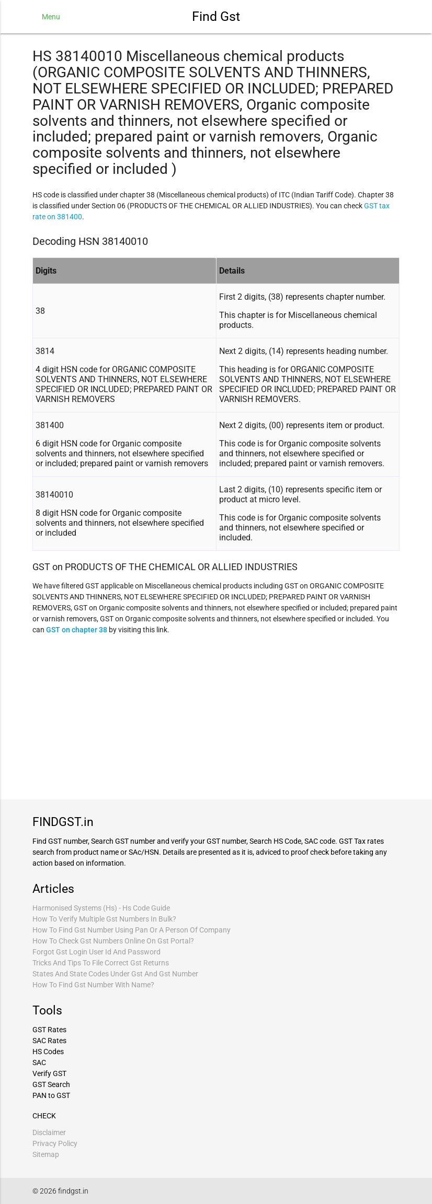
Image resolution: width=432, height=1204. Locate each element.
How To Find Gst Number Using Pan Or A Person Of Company (131, 930)
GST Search (51, 1084)
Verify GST (49, 1073)
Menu (51, 17)
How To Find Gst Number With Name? (93, 985)
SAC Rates (49, 1040)
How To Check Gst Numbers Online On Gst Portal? (113, 941)
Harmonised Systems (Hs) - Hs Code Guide (101, 908)
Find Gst (216, 16)
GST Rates (49, 1029)
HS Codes (48, 1051)
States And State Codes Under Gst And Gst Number (115, 974)
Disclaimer (49, 1132)
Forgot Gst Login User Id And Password (96, 952)
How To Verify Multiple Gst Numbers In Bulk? (104, 919)
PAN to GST (51, 1095)
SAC (39, 1062)
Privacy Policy (54, 1143)
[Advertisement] (216, 716)
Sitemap (45, 1154)
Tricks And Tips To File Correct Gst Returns (100, 963)
